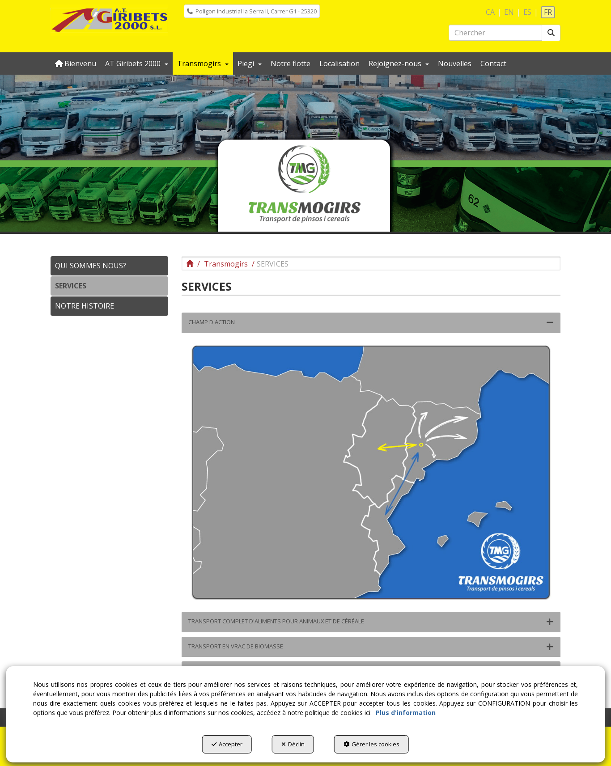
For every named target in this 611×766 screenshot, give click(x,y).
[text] (495, 33)
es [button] (527, 12)
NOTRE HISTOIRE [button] (84, 306)
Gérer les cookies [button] (371, 744)
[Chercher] (551, 33)
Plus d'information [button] (406, 712)
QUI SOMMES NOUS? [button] (90, 266)
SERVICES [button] (70, 286)
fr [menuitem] (548, 12)
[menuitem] (252, 11)
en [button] (509, 12)
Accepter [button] (227, 744)
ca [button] (490, 12)
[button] (109, 20)
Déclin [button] (293, 744)
